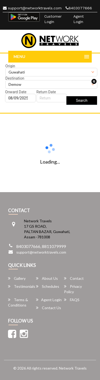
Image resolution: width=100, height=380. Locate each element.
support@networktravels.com (32, 8)
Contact (74, 278)
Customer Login (53, 19)
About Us (47, 278)
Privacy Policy (73, 289)
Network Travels (73, 368)
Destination (14, 78)
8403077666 (79, 8)
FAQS (71, 299)
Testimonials (21, 286)
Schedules (47, 286)
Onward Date (15, 92)
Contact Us (48, 307)
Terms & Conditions (18, 302)
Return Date (46, 92)
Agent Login (78, 19)
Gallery (17, 278)
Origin (10, 66)
